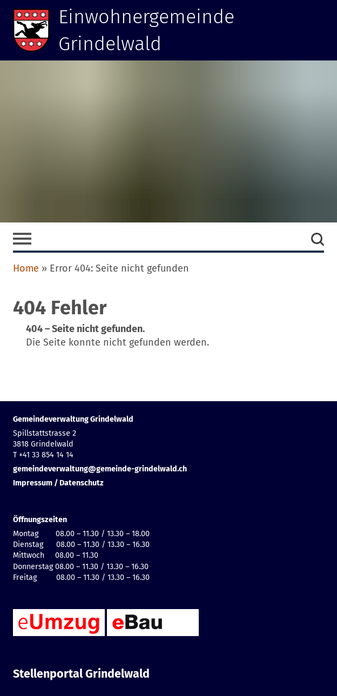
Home (26, 268)
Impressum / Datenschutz (58, 483)
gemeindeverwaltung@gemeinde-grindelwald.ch (100, 469)
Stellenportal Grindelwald (81, 674)
